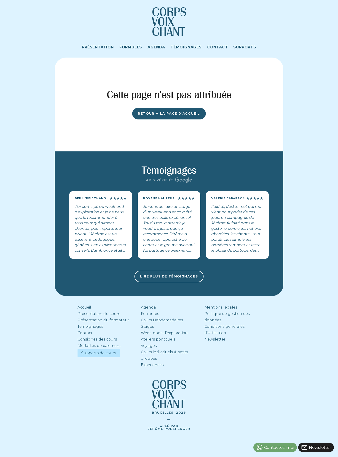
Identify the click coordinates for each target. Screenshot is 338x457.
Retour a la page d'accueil (169, 113)
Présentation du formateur (103, 320)
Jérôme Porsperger (169, 429)
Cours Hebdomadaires (162, 320)
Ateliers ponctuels (158, 339)
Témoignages (90, 326)
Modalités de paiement (99, 345)
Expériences (152, 365)
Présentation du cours (99, 314)
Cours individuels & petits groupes (164, 355)
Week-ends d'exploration (164, 333)
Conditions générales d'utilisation (224, 329)
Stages (147, 326)
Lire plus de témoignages (169, 276)
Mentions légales (220, 307)
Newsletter (214, 339)
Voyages (149, 345)
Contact (85, 333)
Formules (150, 314)
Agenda (148, 307)
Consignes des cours (97, 339)
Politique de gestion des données (227, 317)
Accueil (84, 307)
